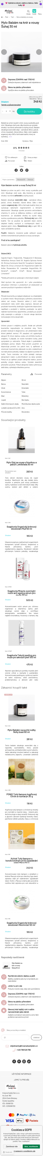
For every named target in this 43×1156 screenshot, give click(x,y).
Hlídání (30, 161)
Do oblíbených (12, 157)
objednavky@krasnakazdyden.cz (24, 1046)
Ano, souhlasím (31, 1146)
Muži (6, 17)
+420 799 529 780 (24, 1050)
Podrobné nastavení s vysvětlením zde (21, 1151)
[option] (21, 52)
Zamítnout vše (12, 1146)
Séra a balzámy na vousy (25, 17)
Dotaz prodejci (32, 157)
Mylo (31, 141)
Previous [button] (4, 52)
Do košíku (29, 111)
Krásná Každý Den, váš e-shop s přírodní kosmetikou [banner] (9, 12)
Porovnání (11, 161)
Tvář (12, 17)
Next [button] (39, 52)
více (10, 136)
